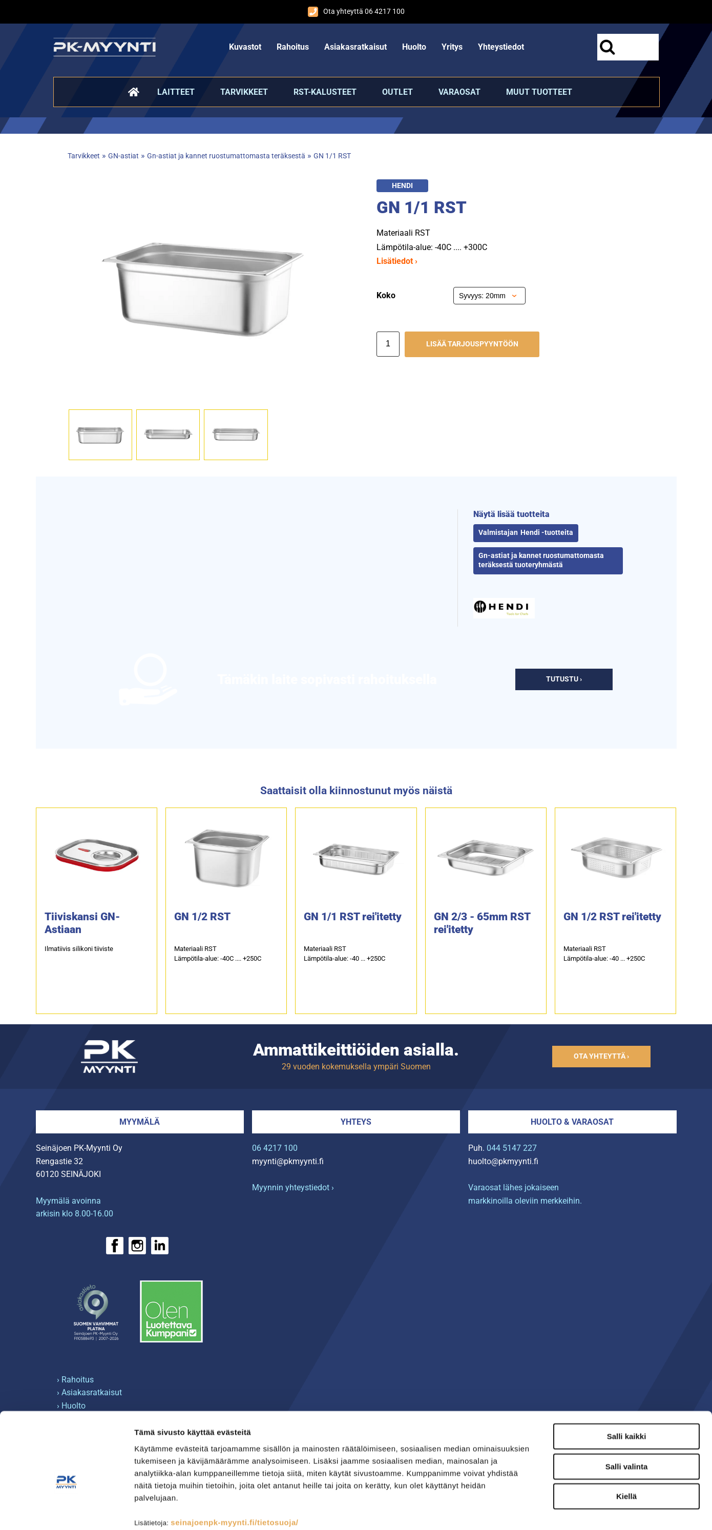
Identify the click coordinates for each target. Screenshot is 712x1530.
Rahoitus (293, 47)
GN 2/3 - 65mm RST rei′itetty (482, 923)
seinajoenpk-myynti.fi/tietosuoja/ (234, 1467)
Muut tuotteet (539, 92)
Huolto (414, 47)
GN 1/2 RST (202, 917)
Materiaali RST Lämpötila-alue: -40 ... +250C (344, 953)
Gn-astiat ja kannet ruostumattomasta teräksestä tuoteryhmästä (541, 560)
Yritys (452, 47)
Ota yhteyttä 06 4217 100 (356, 12)
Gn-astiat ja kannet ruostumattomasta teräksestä (226, 156)
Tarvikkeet (244, 92)
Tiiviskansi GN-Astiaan (82, 923)
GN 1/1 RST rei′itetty (353, 917)
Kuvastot (245, 47)
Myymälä (139, 1122)
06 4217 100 (275, 1148)
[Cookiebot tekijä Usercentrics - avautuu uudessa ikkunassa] (66, 1510)
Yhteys (356, 1122)
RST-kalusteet (325, 92)
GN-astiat (123, 156)
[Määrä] (388, 344)
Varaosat (459, 92)
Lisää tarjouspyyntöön (472, 344)
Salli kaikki (626, 1382)
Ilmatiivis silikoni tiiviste (79, 949)
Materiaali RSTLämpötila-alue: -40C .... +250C (217, 953)
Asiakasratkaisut (355, 47)
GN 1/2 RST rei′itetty (612, 917)
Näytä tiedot (548, 1509)
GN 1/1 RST (332, 156)
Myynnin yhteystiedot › (293, 1187)
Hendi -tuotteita (546, 532)
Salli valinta (626, 1412)
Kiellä (626, 1442)
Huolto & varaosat (572, 1122)
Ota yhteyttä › (601, 1056)
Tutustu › (564, 679)
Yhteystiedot (501, 47)
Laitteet (176, 92)
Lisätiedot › (396, 261)
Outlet (397, 92)
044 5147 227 (512, 1148)
